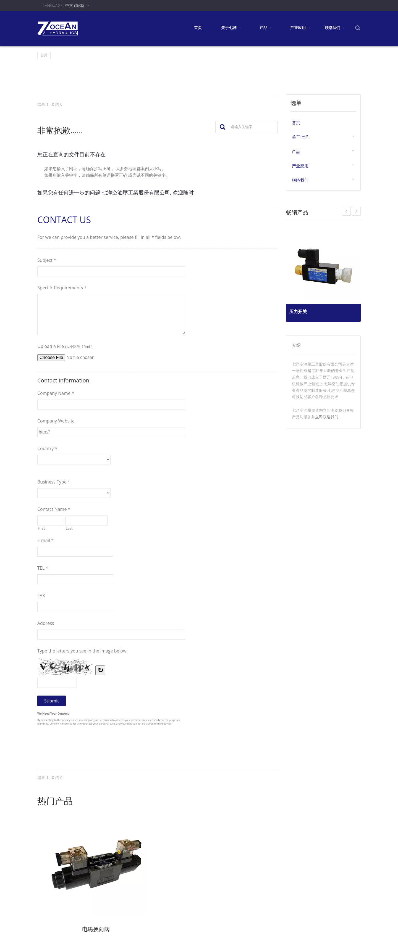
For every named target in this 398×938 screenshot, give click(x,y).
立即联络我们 (326, 416)
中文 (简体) (74, 5)
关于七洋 (231, 27)
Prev (356, 211)
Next (346, 211)
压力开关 (300, 309)
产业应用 (300, 27)
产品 (265, 27)
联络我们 (334, 27)
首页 (197, 27)
